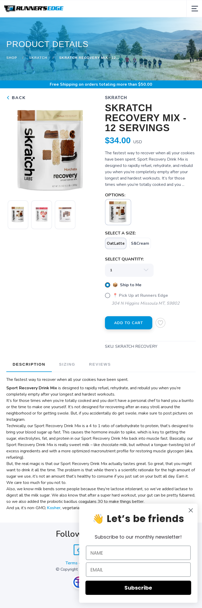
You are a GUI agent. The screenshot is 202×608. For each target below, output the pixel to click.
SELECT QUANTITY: (124, 259)
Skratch (38, 58)
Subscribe (147, 587)
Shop (11, 58)
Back (16, 98)
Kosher (53, 508)
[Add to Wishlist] (160, 323)
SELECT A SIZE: (120, 233)
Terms (71, 563)
